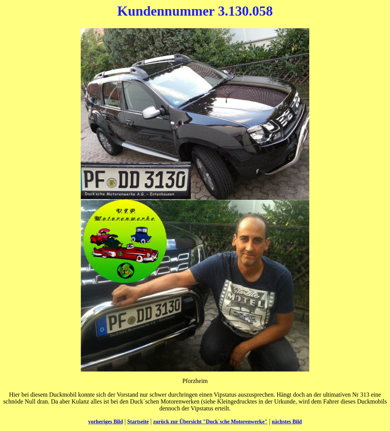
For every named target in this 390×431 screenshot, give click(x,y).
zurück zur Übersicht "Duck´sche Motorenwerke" (210, 422)
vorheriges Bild (105, 422)
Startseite (138, 422)
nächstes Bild (287, 422)
